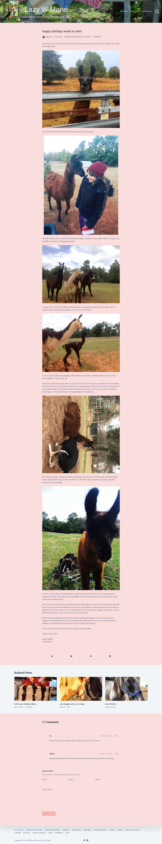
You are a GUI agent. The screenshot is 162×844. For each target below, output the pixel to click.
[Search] (157, 11)
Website (97, 779)
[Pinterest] (90, 656)
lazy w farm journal (144, 11)
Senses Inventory (39, 833)
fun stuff (26, 833)
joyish (50, 833)
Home (132, 11)
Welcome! (124, 11)
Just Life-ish (86, 37)
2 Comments (97, 37)
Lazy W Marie (46, 9)
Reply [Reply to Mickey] (117, 753)
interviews (59, 833)
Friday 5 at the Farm (132, 830)
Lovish (111, 830)
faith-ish (17, 833)
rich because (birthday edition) (25, 704)
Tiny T (68, 833)
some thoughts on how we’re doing (72, 704)
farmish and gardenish (72, 37)
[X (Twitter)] (71, 656)
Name (44, 779)
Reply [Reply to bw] (117, 736)
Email (71, 779)
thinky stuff (76, 830)
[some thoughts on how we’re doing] (81, 689)
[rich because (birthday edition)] (35, 689)
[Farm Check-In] (126, 689)
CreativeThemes (46, 840)
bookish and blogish (52, 830)
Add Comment (47, 789)
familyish (65, 830)
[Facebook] (52, 656)
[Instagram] (87, 840)
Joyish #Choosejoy (100, 830)
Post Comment (49, 813)
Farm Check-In (110, 704)
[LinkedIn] (110, 656)
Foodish (119, 830)
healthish (87, 830)
